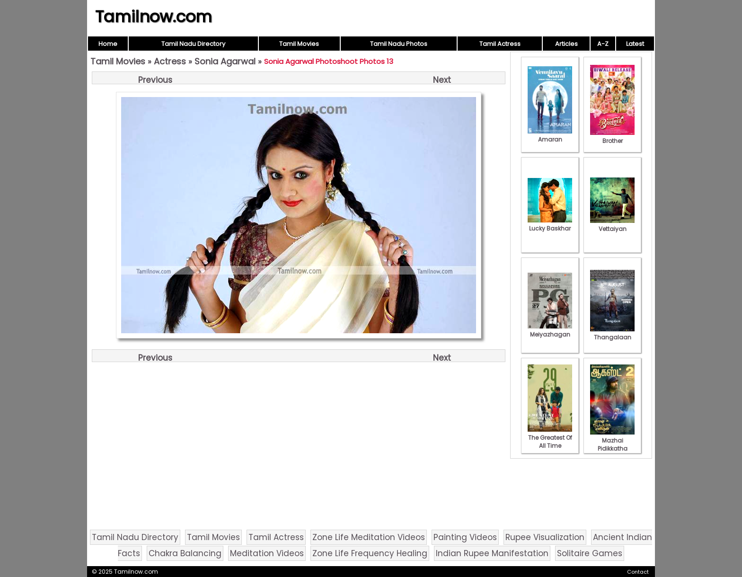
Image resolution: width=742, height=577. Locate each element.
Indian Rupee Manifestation (492, 553)
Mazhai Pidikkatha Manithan (612, 444)
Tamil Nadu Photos (398, 43)
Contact (638, 572)
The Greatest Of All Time (550, 438)
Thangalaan (612, 333)
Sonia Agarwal (225, 61)
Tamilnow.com (153, 16)
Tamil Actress (500, 43)
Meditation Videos (267, 553)
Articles (566, 43)
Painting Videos (465, 537)
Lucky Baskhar (550, 224)
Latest (635, 43)
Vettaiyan (612, 225)
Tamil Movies (299, 43)
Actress (170, 61)
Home (107, 43)
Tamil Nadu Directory (193, 43)
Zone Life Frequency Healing (369, 553)
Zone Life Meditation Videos (368, 537)
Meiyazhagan (550, 330)
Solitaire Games (589, 553)
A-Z (603, 43)
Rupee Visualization (544, 537)
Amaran (550, 135)
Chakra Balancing (185, 553)
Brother (612, 137)
